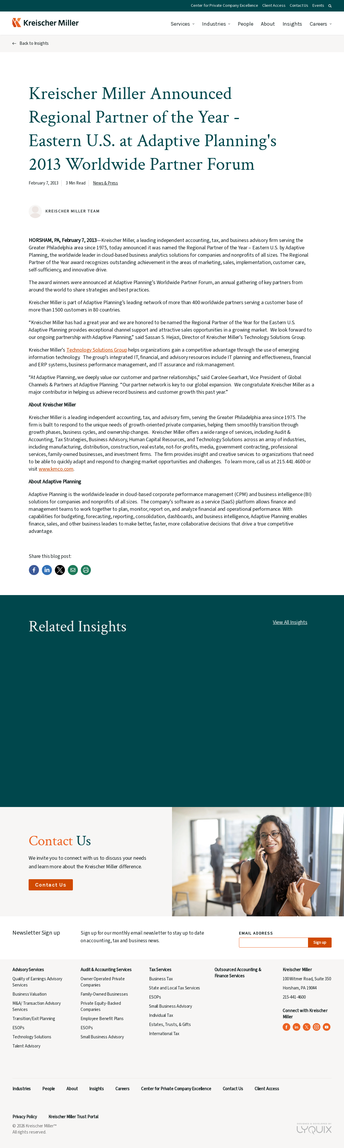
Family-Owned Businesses (104, 994)
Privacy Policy (24, 1117)
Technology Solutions (31, 1037)
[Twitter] (60, 573)
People (245, 24)
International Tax (164, 1034)
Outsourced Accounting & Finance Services (237, 973)
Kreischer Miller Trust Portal (73, 1117)
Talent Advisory (26, 1046)
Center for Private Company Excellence (224, 6)
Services (180, 24)
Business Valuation (29, 994)
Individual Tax (161, 1015)
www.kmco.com (56, 469)
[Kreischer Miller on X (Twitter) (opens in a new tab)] (307, 1027)
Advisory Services (28, 970)
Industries (214, 24)
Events (318, 6)
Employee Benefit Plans (102, 1019)
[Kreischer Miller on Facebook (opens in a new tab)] (287, 1027)
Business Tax (161, 979)
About (268, 24)
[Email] (73, 573)
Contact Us (299, 6)
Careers (318, 24)
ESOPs (18, 1028)
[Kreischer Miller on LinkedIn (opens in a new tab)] (297, 1027)
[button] (330, 6)
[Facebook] (34, 573)
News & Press (105, 183)
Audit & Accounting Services (106, 970)
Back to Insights (34, 43)
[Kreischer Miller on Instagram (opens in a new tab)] (317, 1027)
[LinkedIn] (47, 573)
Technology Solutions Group (96, 350)
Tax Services (160, 970)
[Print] (86, 573)
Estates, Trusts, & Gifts (170, 1025)
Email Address (256, 933)
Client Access (274, 6)
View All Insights (290, 622)
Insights (292, 24)
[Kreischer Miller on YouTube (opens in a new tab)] (327, 1027)
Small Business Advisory (102, 1037)
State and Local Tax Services (174, 988)
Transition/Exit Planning (33, 1019)
